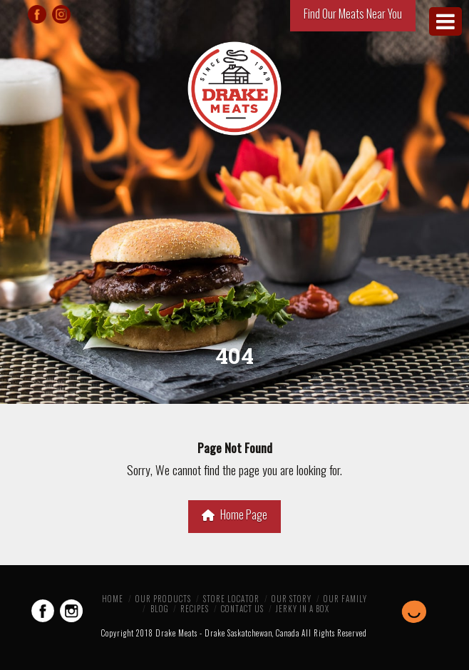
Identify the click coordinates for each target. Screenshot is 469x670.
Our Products (163, 598)
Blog (159, 608)
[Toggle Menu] (445, 21)
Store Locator (231, 598)
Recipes (194, 608)
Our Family (345, 598)
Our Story (291, 598)
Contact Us (242, 608)
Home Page (234, 514)
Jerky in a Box (302, 608)
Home (112, 598)
